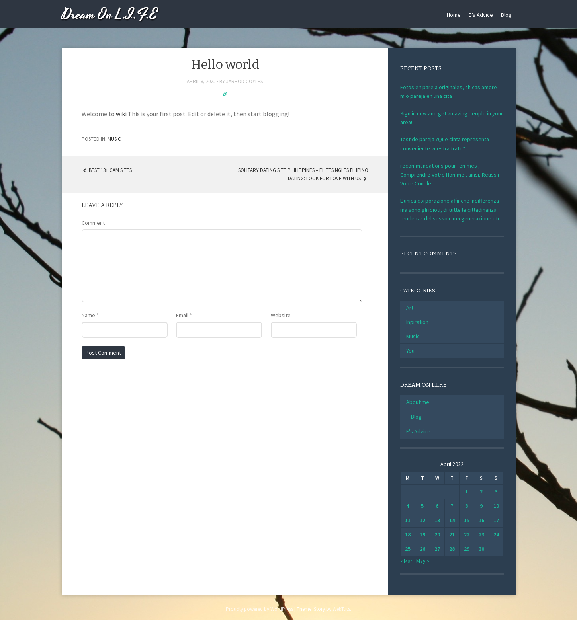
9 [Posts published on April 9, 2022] (481, 505)
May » (422, 560)
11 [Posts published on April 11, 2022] (408, 520)
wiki (121, 114)
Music (114, 139)
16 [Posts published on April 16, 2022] (481, 520)
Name (90, 315)
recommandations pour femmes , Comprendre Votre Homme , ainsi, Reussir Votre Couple (450, 174)
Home (454, 14)
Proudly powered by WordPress (259, 609)
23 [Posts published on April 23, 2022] (481, 534)
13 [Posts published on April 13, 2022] (437, 520)
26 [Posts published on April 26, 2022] (422, 548)
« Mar (406, 560)
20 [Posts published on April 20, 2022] (437, 534)
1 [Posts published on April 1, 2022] (466, 491)
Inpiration (417, 322)
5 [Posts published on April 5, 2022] (422, 505)
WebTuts (341, 609)
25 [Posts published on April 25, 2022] (408, 548)
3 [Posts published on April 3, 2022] (496, 491)
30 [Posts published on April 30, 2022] (481, 548)
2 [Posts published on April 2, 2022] (481, 491)
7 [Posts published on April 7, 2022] (451, 505)
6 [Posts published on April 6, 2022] (437, 505)
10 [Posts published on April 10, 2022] (496, 505)
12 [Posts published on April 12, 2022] (422, 520)
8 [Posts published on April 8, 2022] (466, 505)
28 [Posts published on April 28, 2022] (452, 548)
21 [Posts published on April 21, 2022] (452, 534)
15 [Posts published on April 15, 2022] (466, 520)
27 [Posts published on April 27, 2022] (437, 548)
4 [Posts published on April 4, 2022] (407, 505)
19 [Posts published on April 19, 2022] (422, 534)
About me (417, 402)
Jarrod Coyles (244, 81)
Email (184, 315)
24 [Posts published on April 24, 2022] (496, 534)
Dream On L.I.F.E (110, 14)
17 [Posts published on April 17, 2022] (496, 520)
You (410, 350)
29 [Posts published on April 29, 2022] (466, 548)
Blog (506, 14)
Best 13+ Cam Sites (107, 170)
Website (281, 315)
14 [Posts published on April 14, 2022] (452, 520)
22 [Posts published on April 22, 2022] (466, 534)
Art (409, 307)
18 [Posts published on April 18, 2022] (408, 534)
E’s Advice (481, 14)
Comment (93, 222)
